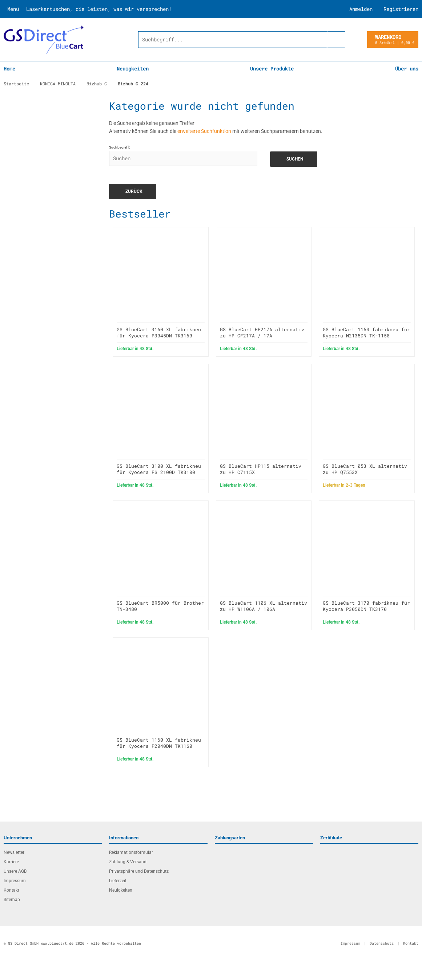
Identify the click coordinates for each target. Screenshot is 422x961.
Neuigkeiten (133, 68)
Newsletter (14, 852)
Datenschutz (382, 943)
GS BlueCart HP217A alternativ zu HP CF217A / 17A (262, 332)
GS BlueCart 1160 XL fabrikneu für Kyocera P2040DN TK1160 (159, 743)
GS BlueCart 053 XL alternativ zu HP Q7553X (365, 469)
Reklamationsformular (131, 852)
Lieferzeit (117, 880)
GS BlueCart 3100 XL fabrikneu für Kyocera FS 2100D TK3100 (159, 469)
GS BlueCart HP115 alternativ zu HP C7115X (260, 469)
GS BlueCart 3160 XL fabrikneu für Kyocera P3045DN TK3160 (159, 332)
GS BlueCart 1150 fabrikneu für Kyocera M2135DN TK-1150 (366, 332)
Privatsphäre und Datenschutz (139, 871)
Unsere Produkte (272, 68)
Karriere (11, 861)
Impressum (15, 880)
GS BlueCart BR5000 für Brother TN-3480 (160, 606)
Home (9, 68)
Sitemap (12, 899)
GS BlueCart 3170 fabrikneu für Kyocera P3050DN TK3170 (366, 606)
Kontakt (11, 890)
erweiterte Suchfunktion (204, 131)
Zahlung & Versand (127, 861)
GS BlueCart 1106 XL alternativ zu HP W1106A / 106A (263, 606)
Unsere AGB (15, 871)
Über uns (406, 68)
